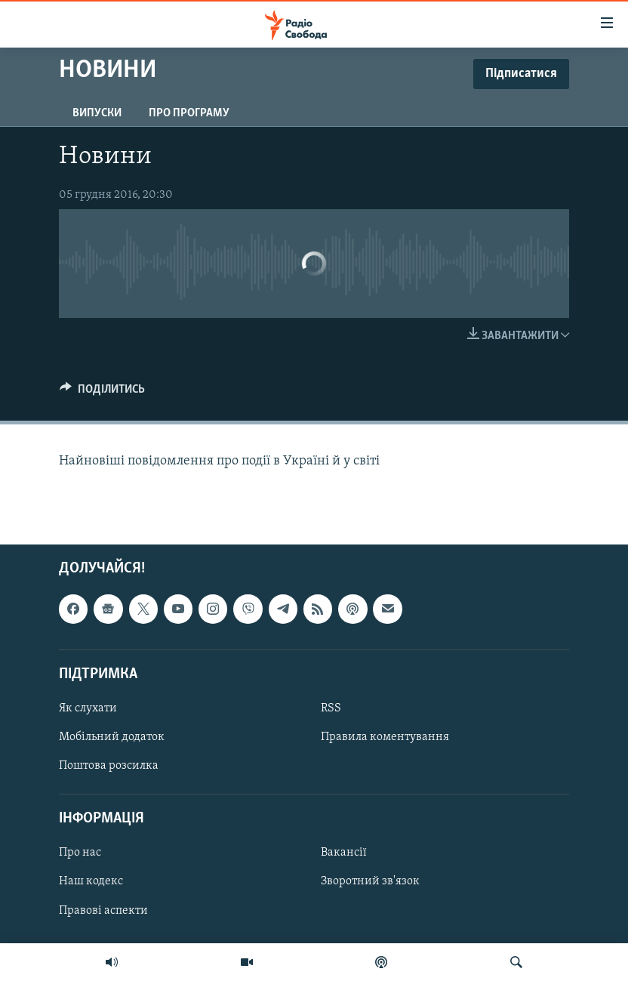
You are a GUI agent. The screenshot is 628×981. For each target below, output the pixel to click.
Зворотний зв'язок (370, 881)
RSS (331, 708)
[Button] (102, 392)
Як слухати (88, 708)
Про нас (80, 853)
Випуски (97, 113)
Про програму (189, 113)
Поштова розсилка (109, 766)
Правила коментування (385, 737)
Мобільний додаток (112, 737)
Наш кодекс (91, 881)
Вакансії (344, 853)
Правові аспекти (103, 910)
